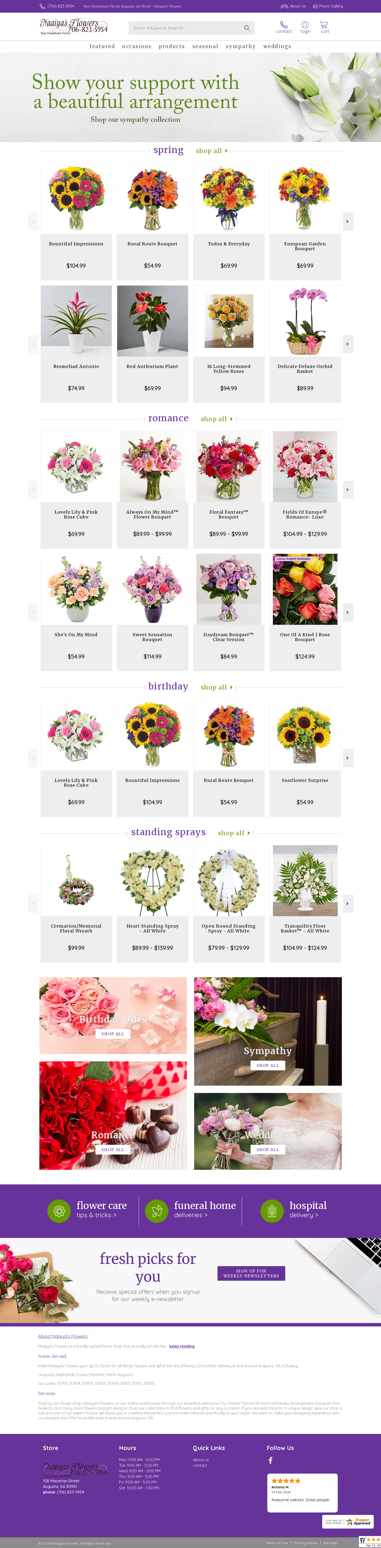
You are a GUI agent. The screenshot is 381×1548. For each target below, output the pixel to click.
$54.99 (152, 265)
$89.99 (305, 388)
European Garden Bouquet (305, 246)
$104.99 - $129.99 (305, 533)
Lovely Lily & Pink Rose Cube (76, 514)
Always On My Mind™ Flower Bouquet (152, 514)
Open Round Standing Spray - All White (229, 928)
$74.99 (76, 388)
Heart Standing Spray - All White (153, 928)
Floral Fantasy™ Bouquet (228, 514)
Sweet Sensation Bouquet (153, 637)
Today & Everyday (229, 244)
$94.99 (228, 388)
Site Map (330, 1543)
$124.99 (305, 656)
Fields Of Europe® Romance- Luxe (305, 514)
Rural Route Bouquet (153, 244)
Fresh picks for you (148, 1276)
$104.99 (76, 265)
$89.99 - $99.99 (152, 533)
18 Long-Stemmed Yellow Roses (229, 369)
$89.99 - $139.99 (152, 947)
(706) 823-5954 (61, 6)
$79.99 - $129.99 (228, 947)
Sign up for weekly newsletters (251, 1273)
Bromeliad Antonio (76, 366)
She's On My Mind (76, 634)
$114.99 (153, 656)
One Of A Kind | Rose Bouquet (305, 637)
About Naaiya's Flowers (63, 1336)
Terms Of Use (277, 1543)
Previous (33, 221)
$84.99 (228, 656)
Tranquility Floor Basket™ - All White (305, 928)
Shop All (209, 151)
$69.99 (229, 265)
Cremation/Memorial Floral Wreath (76, 928)
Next (348, 221)
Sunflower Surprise (305, 780)
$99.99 (76, 947)
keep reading (182, 1346)
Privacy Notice (305, 1543)
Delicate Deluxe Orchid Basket (305, 369)
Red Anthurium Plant (152, 366)
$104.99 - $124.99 (305, 947)
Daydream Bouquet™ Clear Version (229, 637)
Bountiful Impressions (76, 244)
